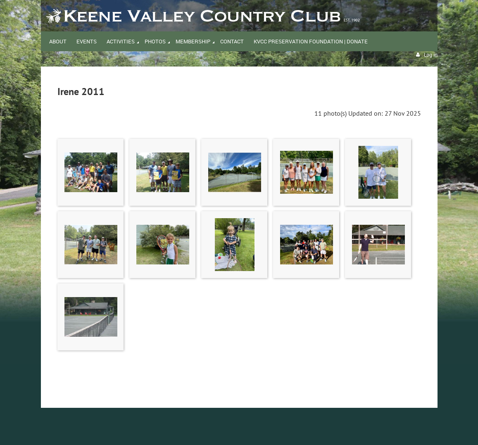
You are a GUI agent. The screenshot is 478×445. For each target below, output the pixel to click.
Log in (431, 54)
